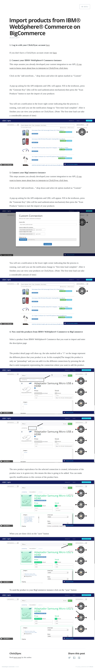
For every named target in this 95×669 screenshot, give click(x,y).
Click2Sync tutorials (8, 667)
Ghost (91, 667)
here (48, 45)
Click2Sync (15, 653)
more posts (17, 657)
